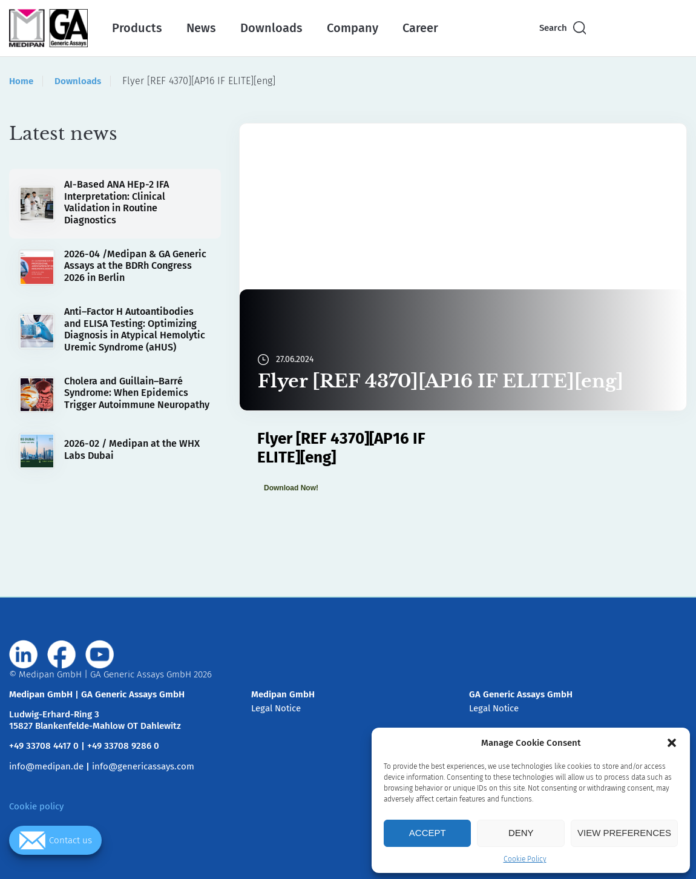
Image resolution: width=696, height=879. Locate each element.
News (201, 28)
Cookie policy (36, 806)
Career (420, 28)
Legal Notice (276, 708)
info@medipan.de (46, 766)
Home (21, 81)
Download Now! (291, 488)
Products (137, 28)
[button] (672, 743)
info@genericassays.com (143, 766)
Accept (427, 833)
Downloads (271, 28)
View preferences (624, 833)
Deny (521, 833)
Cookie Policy (525, 859)
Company (352, 28)
